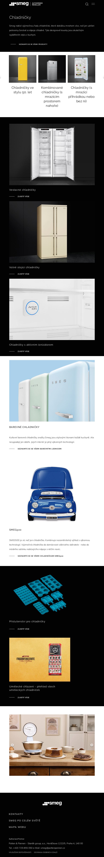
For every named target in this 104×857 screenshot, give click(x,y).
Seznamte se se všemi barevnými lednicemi (39, 449)
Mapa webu (17, 827)
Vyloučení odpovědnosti (20, 852)
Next (91, 744)
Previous (12, 744)
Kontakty (16, 814)
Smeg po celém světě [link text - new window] (24, 820)
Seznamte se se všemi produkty (33, 44)
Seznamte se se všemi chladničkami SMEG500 (40, 556)
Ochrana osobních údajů (45, 852)
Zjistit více (23, 196)
